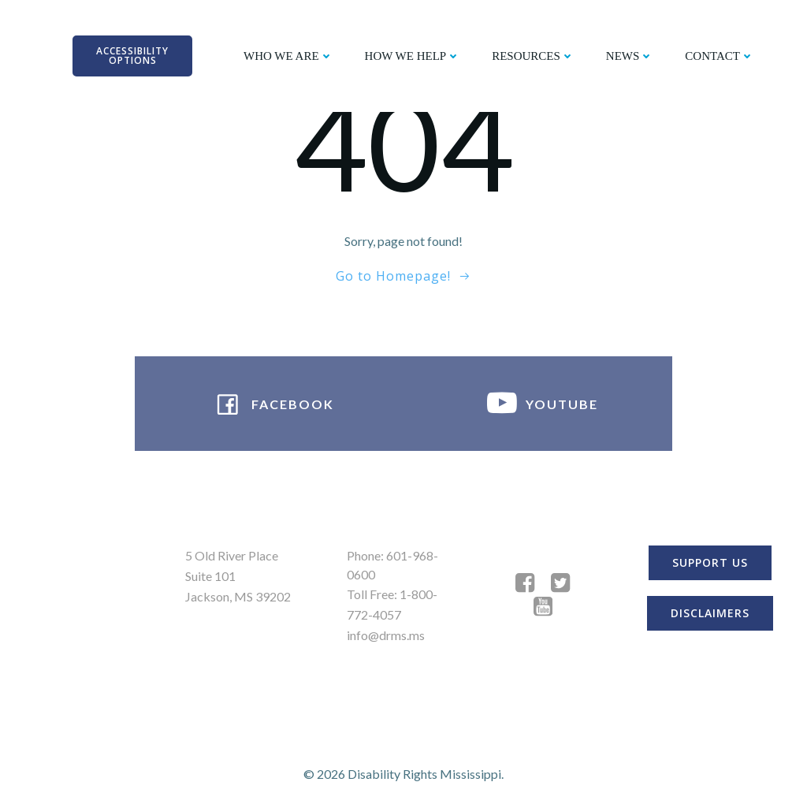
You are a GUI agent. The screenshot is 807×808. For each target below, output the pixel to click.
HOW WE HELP (413, 56)
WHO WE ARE (288, 56)
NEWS (630, 56)
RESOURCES (533, 56)
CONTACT (719, 56)
